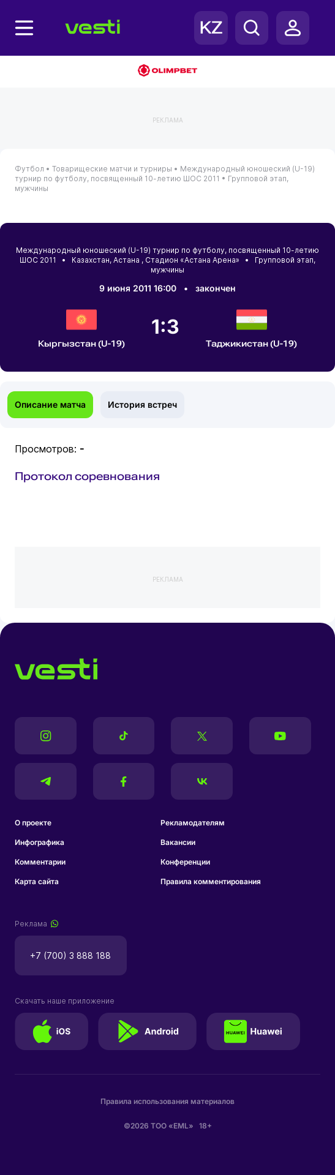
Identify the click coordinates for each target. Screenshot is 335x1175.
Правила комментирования (210, 881)
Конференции (185, 861)
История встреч (142, 404)
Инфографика (39, 842)
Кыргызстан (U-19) (81, 326)
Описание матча (50, 404)
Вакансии (177, 842)
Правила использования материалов (167, 1101)
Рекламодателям (192, 822)
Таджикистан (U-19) (251, 326)
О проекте (33, 822)
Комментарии (40, 861)
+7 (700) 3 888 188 (70, 955)
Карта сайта (37, 881)
